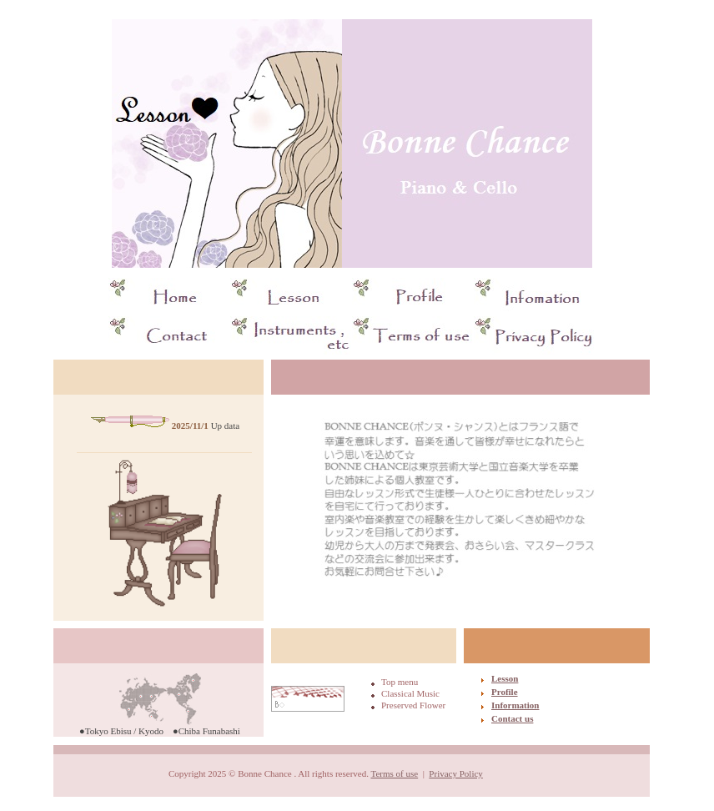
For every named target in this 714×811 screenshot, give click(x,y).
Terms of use (394, 773)
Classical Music (410, 693)
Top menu (399, 682)
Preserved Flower (413, 705)
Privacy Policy (455, 773)
